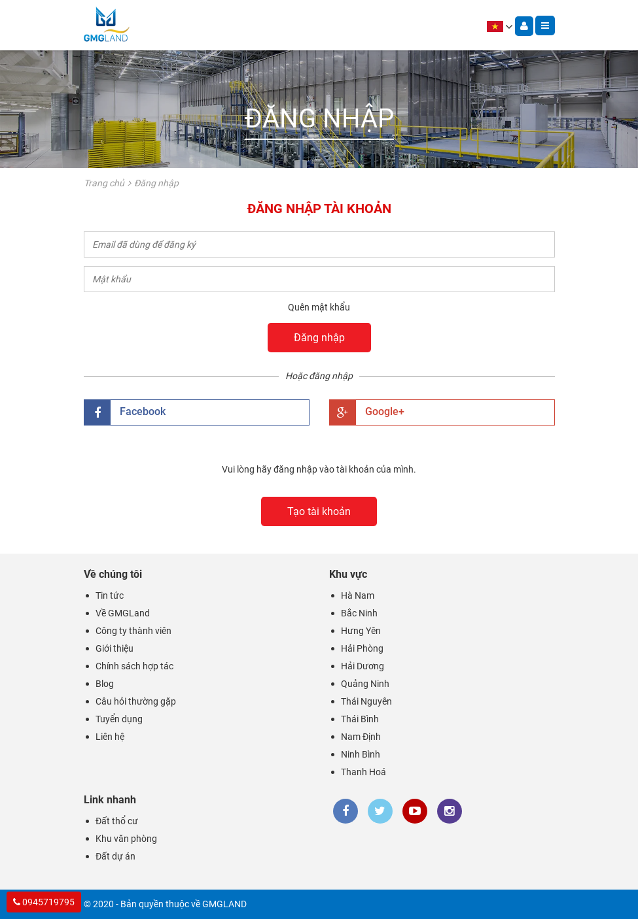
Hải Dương (362, 666)
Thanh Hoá (363, 772)
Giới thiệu (114, 648)
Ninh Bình (360, 754)
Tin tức (110, 595)
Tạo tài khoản (319, 511)
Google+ (367, 412)
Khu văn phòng (126, 838)
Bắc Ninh (359, 613)
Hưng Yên (361, 631)
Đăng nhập (319, 337)
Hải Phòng (362, 648)
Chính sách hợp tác (134, 666)
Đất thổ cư (117, 821)
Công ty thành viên (133, 631)
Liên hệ (110, 736)
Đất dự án (115, 856)
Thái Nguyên (366, 701)
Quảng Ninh (365, 683)
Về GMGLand (123, 613)
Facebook (125, 412)
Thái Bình (360, 719)
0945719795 (44, 902)
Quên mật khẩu (319, 307)
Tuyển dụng (119, 719)
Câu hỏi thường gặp (136, 701)
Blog (105, 683)
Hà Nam (357, 595)
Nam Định (361, 736)
